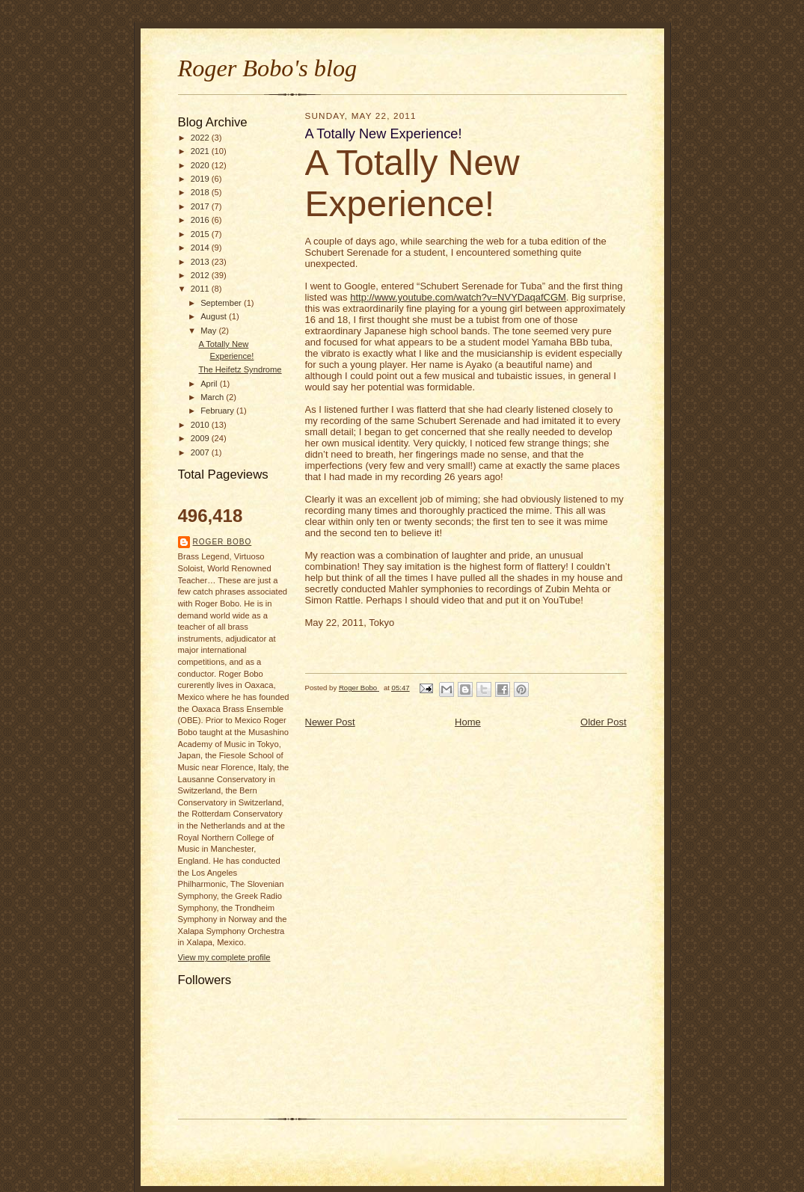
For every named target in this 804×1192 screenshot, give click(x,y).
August (214, 316)
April (209, 383)
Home (468, 722)
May (209, 330)
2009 (201, 438)
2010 (201, 424)
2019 (201, 178)
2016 (201, 219)
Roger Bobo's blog (267, 68)
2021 (201, 151)
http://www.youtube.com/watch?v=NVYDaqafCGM (458, 297)
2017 (201, 206)
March (213, 397)
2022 (201, 137)
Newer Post (330, 722)
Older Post (603, 722)
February (218, 410)
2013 (201, 261)
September (222, 302)
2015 (201, 234)
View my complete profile (224, 957)
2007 (201, 452)
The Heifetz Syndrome (239, 369)
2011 (201, 288)
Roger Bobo (222, 542)
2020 (201, 165)
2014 (201, 247)
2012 (201, 275)
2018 (201, 192)
